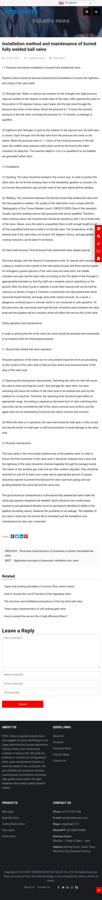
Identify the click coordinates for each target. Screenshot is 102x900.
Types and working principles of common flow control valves (39, 586)
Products (58, 742)
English (67, 3)
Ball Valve (7, 811)
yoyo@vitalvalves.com (74, 817)
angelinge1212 (70, 824)
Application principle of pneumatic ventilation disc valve (46, 560)
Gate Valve (8, 830)
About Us (58, 736)
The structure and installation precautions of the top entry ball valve (43, 601)
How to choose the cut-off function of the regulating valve (37, 593)
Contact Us (59, 760)
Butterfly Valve (10, 817)
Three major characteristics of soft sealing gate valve (35, 608)
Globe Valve (9, 836)
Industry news (50, 20)
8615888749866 (76, 830)
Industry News (61, 754)
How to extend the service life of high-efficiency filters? (35, 616)
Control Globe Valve (13, 824)
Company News (62, 748)
